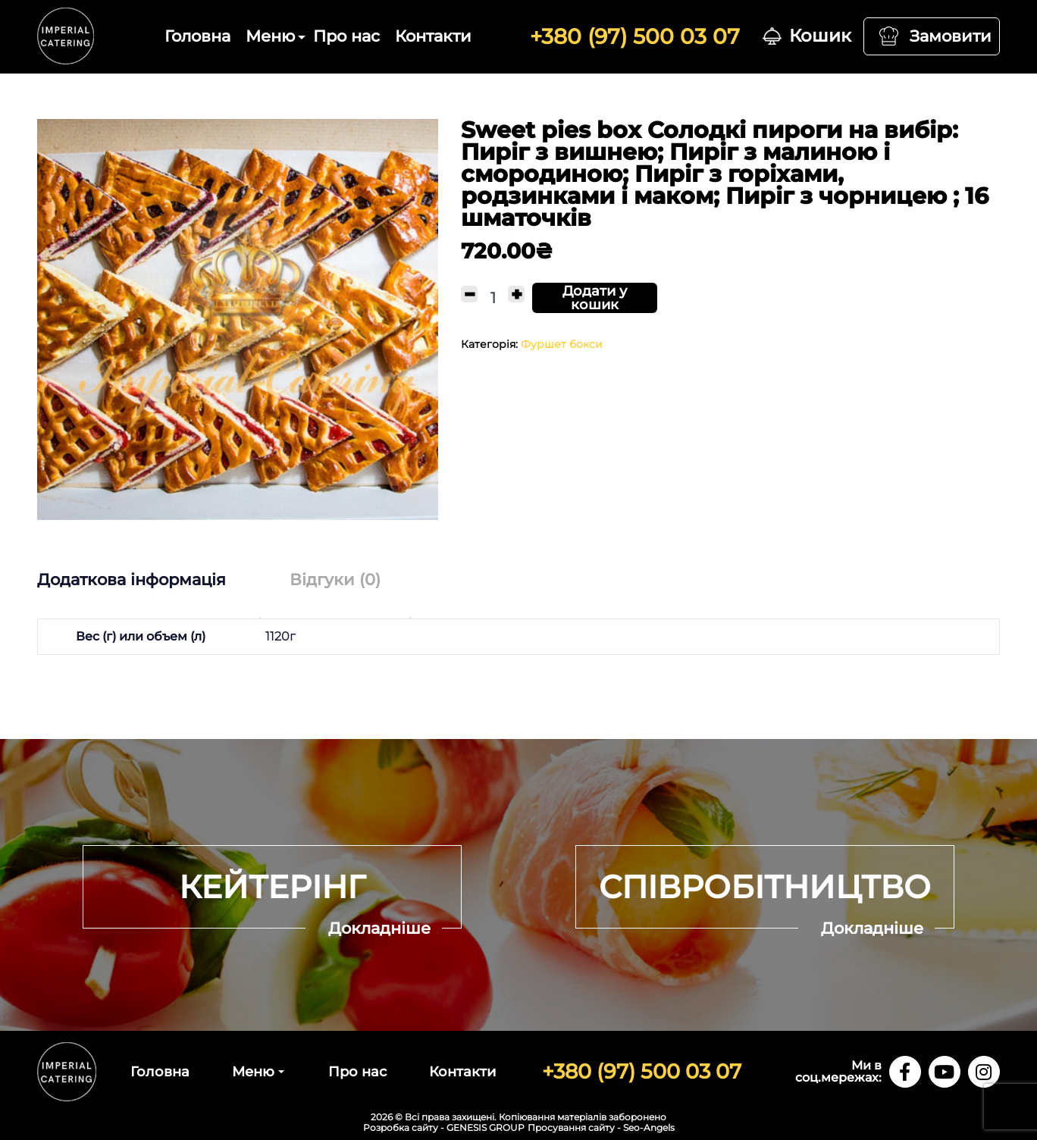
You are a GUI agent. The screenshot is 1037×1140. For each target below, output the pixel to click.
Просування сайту (571, 1127)
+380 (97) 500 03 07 (635, 36)
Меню (270, 36)
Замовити (951, 36)
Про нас (346, 36)
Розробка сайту (400, 1127)
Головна (197, 36)
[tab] (146, 580)
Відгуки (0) (335, 579)
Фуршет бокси (562, 344)
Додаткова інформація (131, 579)
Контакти (433, 36)
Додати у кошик (594, 298)
